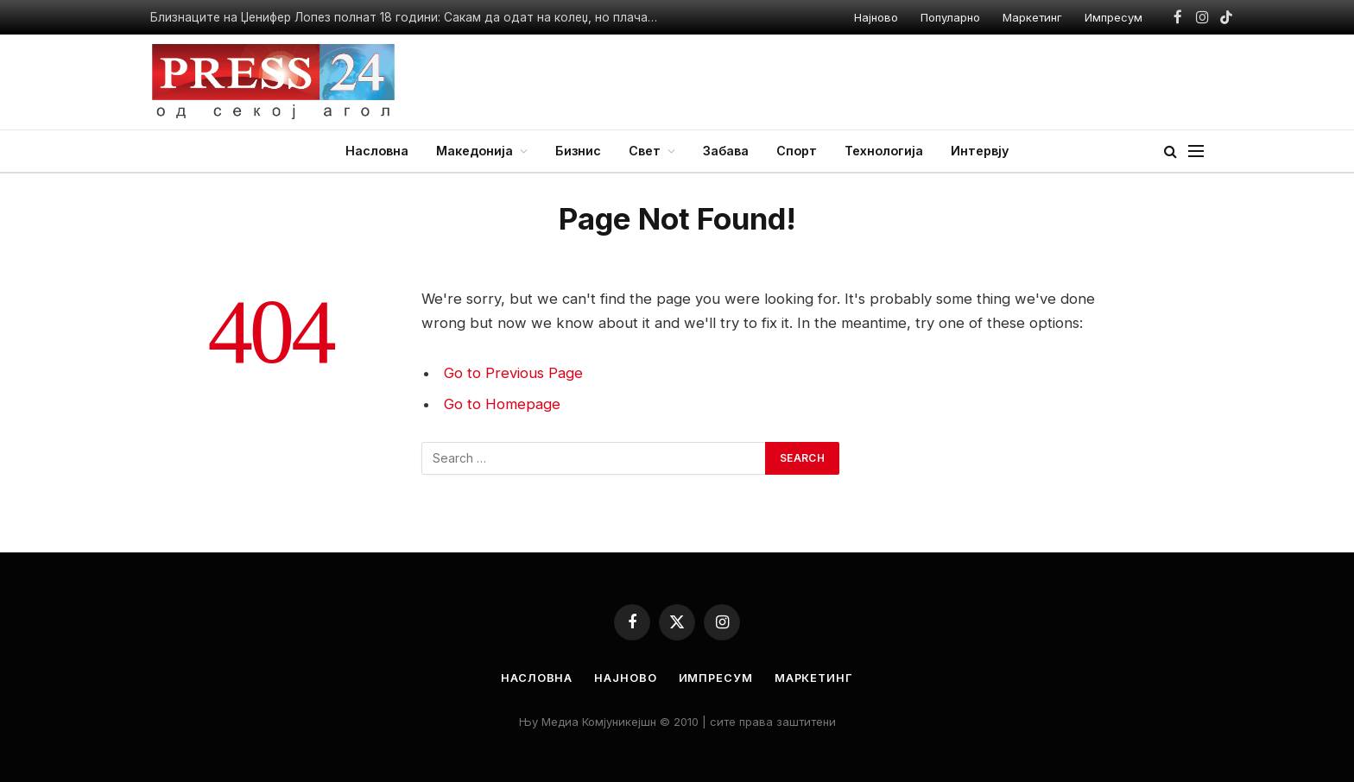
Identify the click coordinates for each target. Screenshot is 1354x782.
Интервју (980, 150)
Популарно (950, 17)
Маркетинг (1032, 17)
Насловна (376, 150)
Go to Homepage (502, 404)
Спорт (796, 150)
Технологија (884, 150)
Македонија (474, 150)
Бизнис (578, 150)
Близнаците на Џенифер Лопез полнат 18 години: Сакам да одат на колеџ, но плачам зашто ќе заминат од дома (409, 17)
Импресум (1113, 17)
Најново (876, 17)
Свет (645, 150)
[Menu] (1196, 151)
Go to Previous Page (513, 373)
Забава (726, 150)
